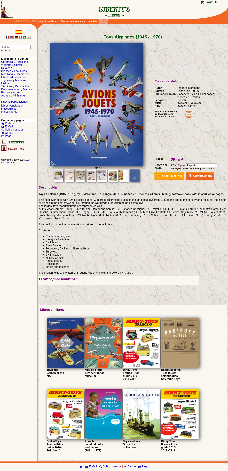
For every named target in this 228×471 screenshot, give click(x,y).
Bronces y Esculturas (14, 71)
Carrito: (211, 2)
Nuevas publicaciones (73, 21)
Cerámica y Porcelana (14, 61)
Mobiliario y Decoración (15, 74)
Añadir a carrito (169, 176)
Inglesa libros (9, 111)
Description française (59, 279)
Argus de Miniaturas (13, 95)
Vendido (93, 21)
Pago (6, 136)
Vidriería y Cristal (11, 64)
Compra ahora (200, 176)
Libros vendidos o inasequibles (11, 107)
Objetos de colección (14, 77)
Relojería (6, 68)
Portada (7, 123)
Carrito (7, 132)
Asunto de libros (48, 21)
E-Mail (7, 126)
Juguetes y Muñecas (13, 80)
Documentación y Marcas (16, 89)
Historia (5, 83)
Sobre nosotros (12, 129)
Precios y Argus (10, 92)
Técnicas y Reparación (15, 86)
